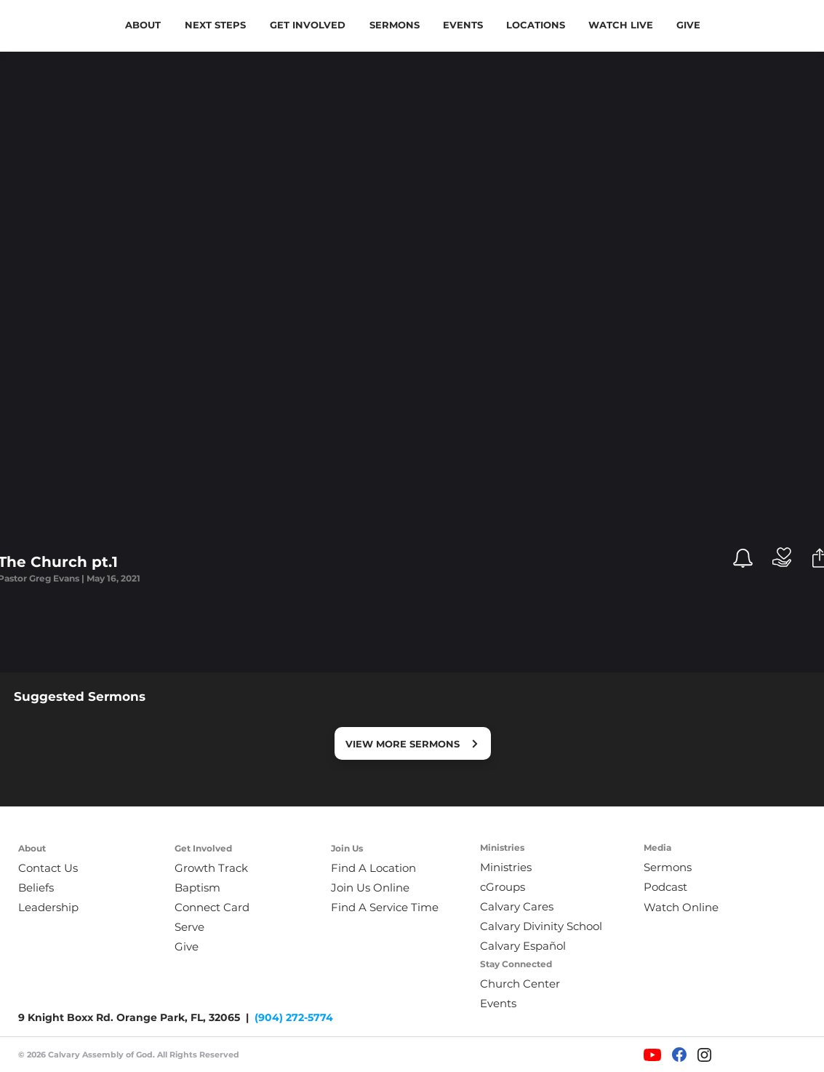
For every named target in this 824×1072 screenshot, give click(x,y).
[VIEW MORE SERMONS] (413, 743)
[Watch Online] (690, 907)
